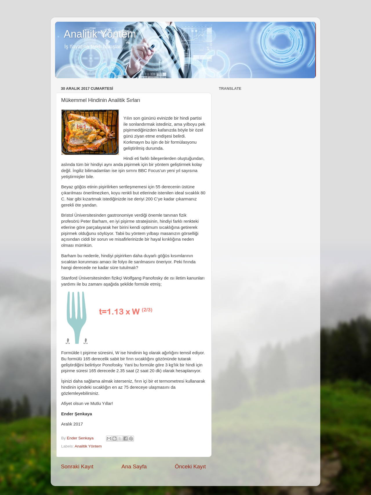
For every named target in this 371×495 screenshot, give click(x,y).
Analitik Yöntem (100, 34)
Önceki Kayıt (190, 466)
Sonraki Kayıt (77, 466)
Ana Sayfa (134, 466)
